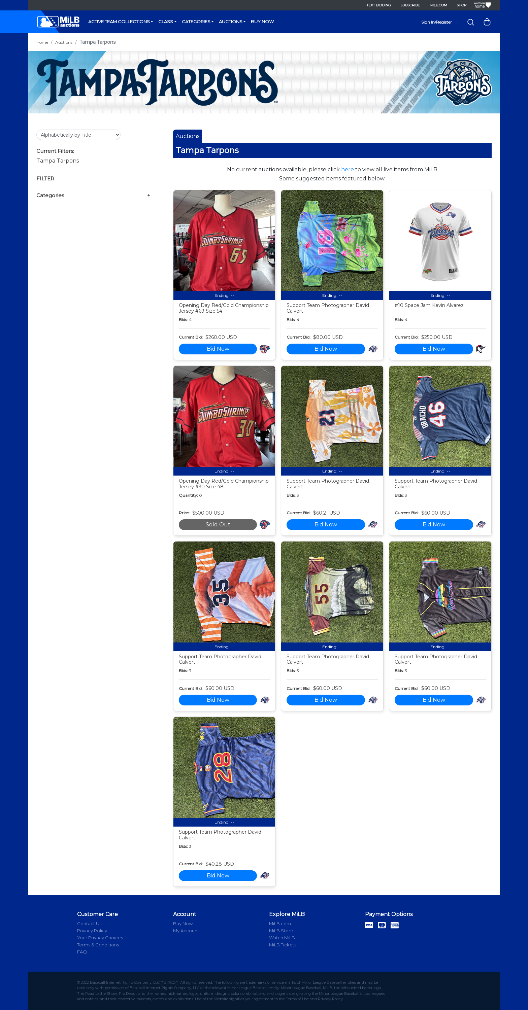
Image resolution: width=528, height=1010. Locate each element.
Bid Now (218, 349)
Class (165, 21)
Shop (461, 5)
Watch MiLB (282, 937)
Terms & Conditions (98, 944)
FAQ (82, 951)
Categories (196, 21)
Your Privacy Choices (100, 937)
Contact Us (89, 923)
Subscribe (410, 5)
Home (42, 42)
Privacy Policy (92, 930)
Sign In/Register (436, 22)
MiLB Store (281, 930)
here (347, 169)
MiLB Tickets (282, 944)
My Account (186, 930)
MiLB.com (438, 5)
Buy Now (262, 21)
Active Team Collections (119, 21)
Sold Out (218, 524)
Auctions (230, 21)
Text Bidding (379, 5)
